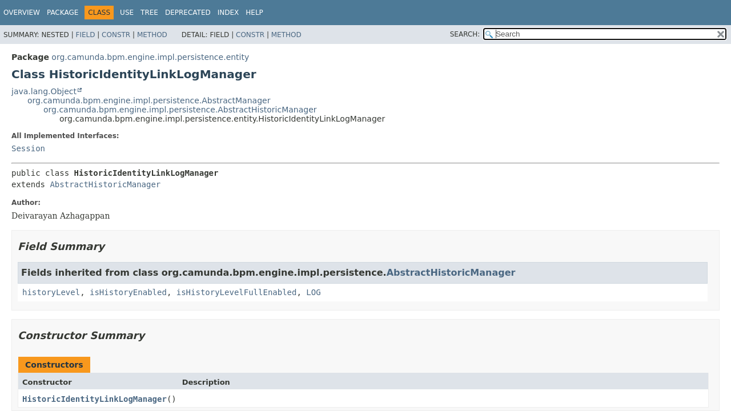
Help (254, 13)
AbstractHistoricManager (105, 184)
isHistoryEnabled (128, 292)
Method (152, 35)
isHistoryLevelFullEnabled (236, 292)
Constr (116, 35)
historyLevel (51, 292)
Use (127, 13)
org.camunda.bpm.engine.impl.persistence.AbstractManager (148, 100)
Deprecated (188, 13)
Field (85, 35)
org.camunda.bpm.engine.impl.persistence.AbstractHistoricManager (180, 109)
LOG (313, 292)
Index (228, 13)
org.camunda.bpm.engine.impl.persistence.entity (150, 57)
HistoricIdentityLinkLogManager (94, 399)
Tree (149, 13)
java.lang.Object (44, 91)
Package (62, 13)
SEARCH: (465, 34)
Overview (21, 13)
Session (28, 148)
